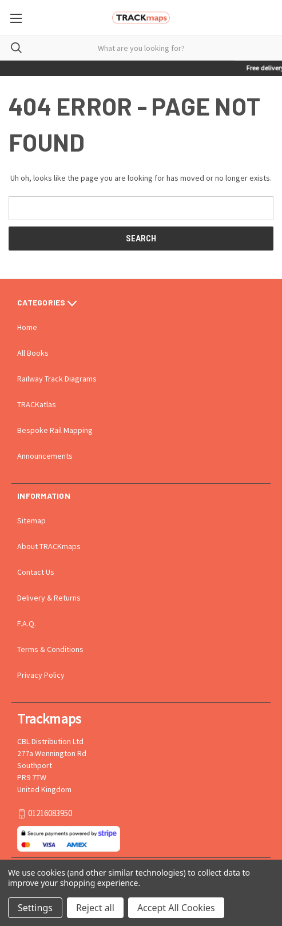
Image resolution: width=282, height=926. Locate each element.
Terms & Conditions (50, 649)
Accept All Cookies (176, 907)
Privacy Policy (41, 675)
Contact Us (35, 572)
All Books (33, 353)
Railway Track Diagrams (57, 378)
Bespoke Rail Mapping (55, 430)
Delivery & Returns (49, 598)
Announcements (45, 456)
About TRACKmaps (49, 546)
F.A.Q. (26, 623)
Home (27, 327)
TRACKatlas (36, 404)
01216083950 (50, 813)
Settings (35, 907)
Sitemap (31, 520)
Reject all (95, 907)
